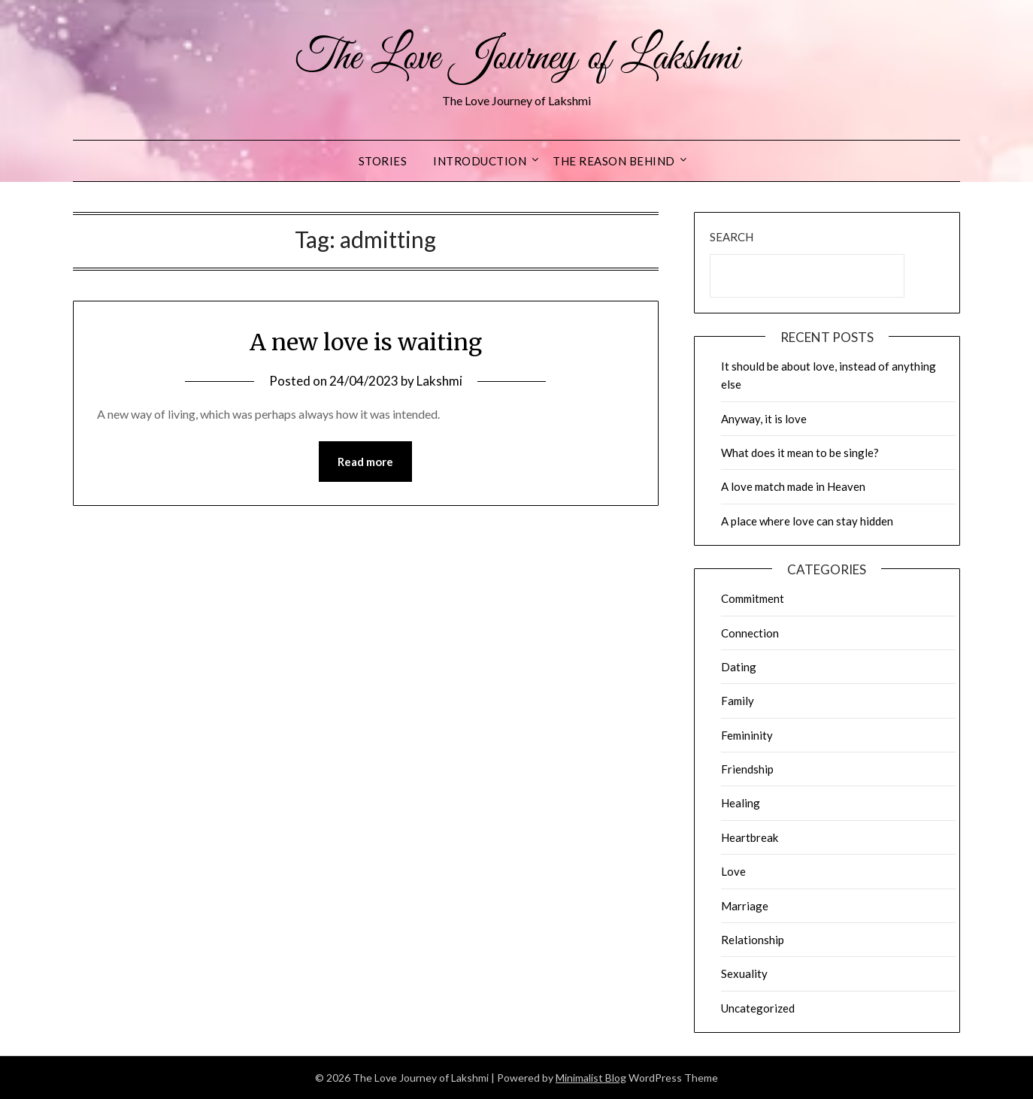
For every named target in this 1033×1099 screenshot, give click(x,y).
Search (731, 237)
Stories (383, 161)
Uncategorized (758, 1008)
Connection (750, 633)
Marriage (744, 906)
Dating (738, 667)
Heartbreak (749, 837)
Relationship (752, 939)
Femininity (747, 735)
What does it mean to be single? (800, 452)
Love (733, 871)
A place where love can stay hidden (807, 521)
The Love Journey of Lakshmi (517, 59)
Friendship (747, 769)
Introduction (479, 161)
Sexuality (744, 973)
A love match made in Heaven (793, 486)
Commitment (752, 598)
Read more (365, 461)
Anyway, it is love (764, 418)
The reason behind (614, 161)
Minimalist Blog (591, 1077)
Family (737, 700)
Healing (740, 803)
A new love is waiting (366, 342)
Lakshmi (439, 381)
